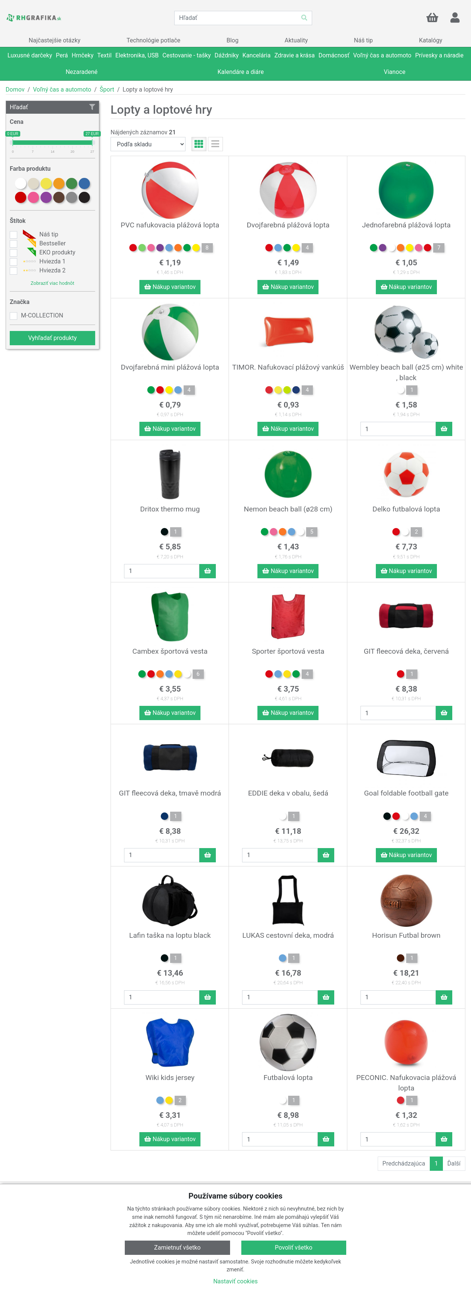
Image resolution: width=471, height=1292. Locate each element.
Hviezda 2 (43, 270)
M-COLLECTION (42, 315)
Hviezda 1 (43, 261)
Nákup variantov (170, 286)
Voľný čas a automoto (62, 89)
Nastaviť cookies (235, 1281)
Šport (107, 89)
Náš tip (39, 234)
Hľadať (52, 107)
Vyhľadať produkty (52, 337)
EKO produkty (48, 252)
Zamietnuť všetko (177, 1247)
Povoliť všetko (294, 1247)
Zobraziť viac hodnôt (52, 283)
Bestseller (43, 243)
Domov (15, 89)
